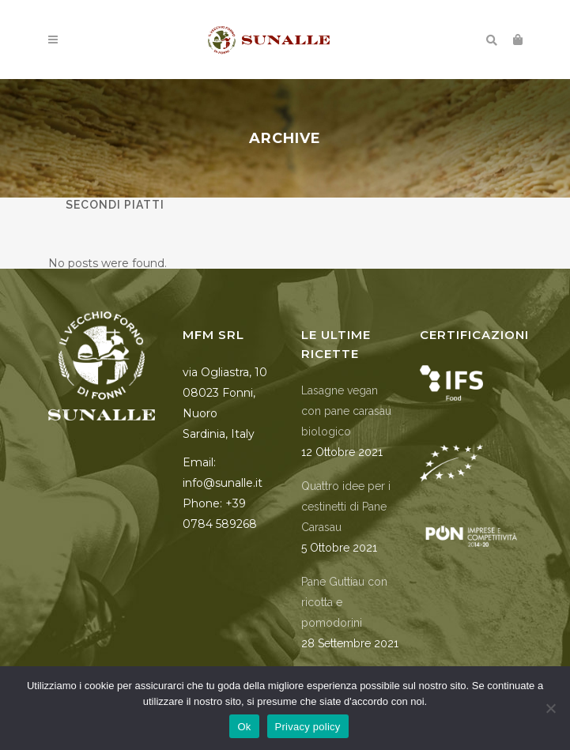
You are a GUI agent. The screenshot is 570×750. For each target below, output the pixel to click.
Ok (244, 727)
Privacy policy (308, 727)
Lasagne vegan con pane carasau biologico (346, 411)
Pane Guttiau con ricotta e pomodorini (344, 602)
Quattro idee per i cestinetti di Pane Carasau (346, 506)
